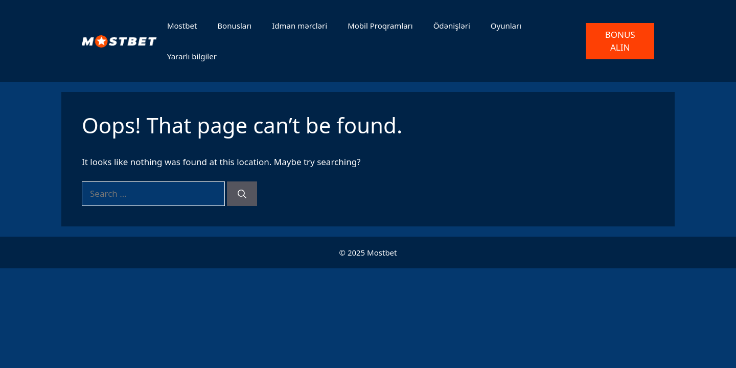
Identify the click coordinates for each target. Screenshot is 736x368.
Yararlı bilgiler (192, 56)
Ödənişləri (451, 25)
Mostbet (182, 25)
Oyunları (506, 25)
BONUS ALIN (620, 41)
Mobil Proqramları (380, 25)
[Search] (242, 193)
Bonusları (234, 25)
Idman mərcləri (299, 25)
